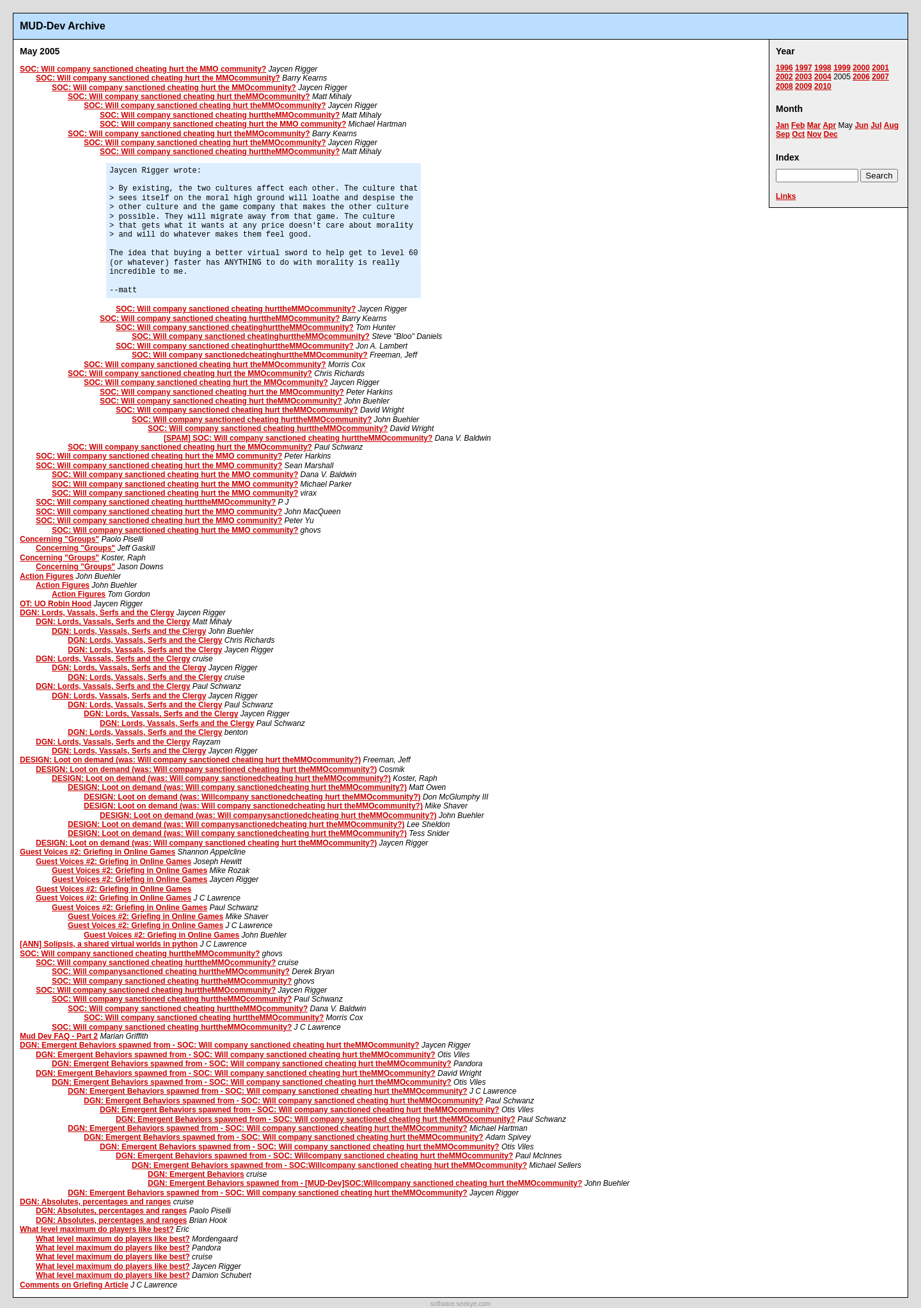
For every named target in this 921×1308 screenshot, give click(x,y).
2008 (784, 86)
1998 (822, 67)
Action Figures (47, 576)
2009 (803, 86)
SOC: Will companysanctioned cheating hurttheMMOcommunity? (171, 971)
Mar (814, 125)
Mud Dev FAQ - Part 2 (59, 1036)
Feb (798, 125)
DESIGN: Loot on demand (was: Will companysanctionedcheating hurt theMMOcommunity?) (268, 815)
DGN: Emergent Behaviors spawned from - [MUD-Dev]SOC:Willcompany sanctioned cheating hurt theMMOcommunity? (365, 1183)
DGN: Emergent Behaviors (196, 1174)
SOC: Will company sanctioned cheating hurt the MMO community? (143, 69)
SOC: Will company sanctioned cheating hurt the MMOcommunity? (158, 78)
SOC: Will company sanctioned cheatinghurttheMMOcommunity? (235, 327)
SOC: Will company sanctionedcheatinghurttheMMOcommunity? (250, 355)
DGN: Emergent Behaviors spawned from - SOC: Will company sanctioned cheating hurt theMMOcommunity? (220, 1045)
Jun (861, 125)
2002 (784, 76)
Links (786, 196)
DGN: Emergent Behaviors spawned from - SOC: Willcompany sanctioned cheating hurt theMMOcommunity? (314, 1155)
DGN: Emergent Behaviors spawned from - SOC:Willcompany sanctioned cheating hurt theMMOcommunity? (329, 1165)
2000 (861, 67)
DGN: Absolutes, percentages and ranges (95, 1201)
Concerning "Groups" (59, 539)
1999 (842, 67)
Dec (831, 134)
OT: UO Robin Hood (55, 603)
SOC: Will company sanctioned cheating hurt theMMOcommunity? (189, 96)
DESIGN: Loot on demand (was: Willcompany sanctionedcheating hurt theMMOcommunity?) (252, 796)
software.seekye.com (460, 1303)
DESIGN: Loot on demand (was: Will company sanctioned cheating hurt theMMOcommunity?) (190, 759)
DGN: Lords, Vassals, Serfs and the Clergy (97, 612)
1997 (803, 67)
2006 (861, 76)
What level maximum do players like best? (97, 1229)
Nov (814, 134)
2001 (880, 67)
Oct (798, 134)
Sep (783, 134)
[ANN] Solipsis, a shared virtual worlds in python (109, 944)
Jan (782, 125)
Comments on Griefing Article (74, 1284)
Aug (891, 125)
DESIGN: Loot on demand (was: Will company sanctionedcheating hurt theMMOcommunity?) (221, 778)
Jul (875, 125)
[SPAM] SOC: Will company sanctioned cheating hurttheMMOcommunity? (298, 438)
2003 (803, 76)
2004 (822, 76)
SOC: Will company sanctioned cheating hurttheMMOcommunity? (220, 115)
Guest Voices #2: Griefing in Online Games (97, 851)
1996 (784, 67)
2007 (880, 76)
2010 (822, 86)
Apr (829, 125)
